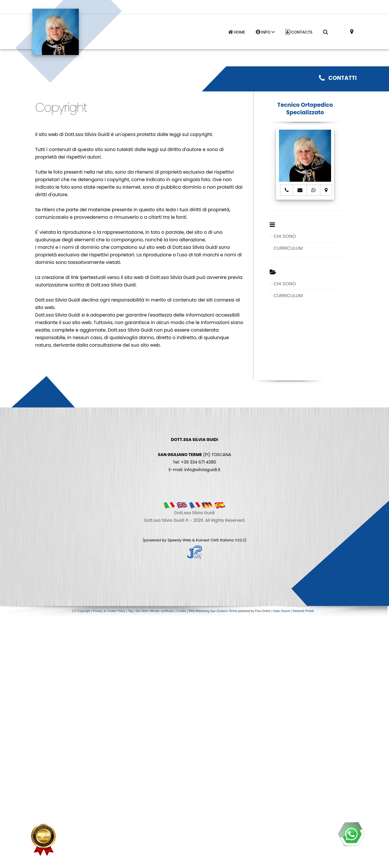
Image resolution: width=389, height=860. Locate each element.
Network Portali (303, 611)
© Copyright (82, 611)
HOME (236, 32)
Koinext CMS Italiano (215, 540)
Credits (181, 611)
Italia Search (281, 611)
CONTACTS (298, 32)
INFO (265, 32)
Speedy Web (179, 540)
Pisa (258, 611)
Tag (130, 611)
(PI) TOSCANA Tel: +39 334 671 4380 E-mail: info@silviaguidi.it (194, 455)
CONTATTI (338, 78)
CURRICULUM (288, 248)
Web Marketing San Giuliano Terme (213, 611)
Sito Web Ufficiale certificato (155, 611)
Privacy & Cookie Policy (109, 611)
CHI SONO (284, 236)
